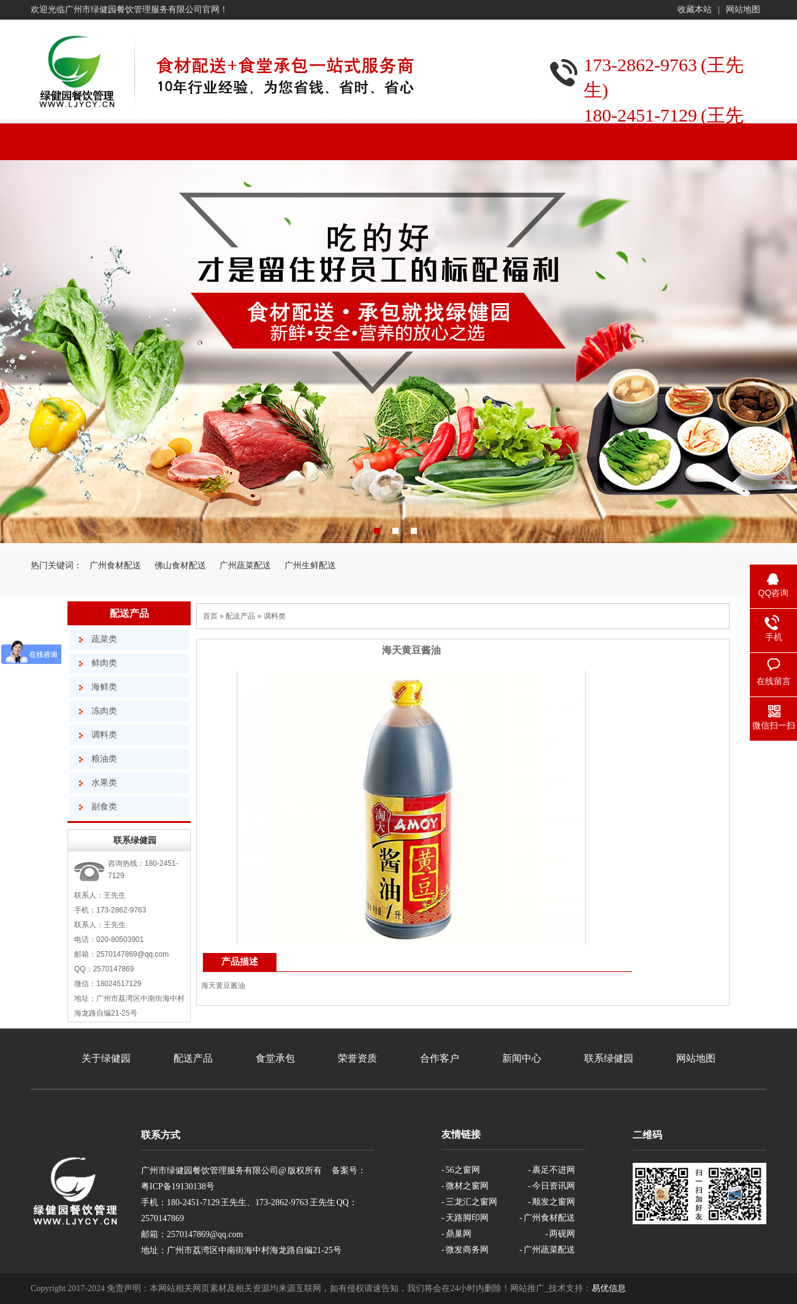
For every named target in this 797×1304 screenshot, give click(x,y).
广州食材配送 (115, 565)
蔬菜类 (104, 639)
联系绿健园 (608, 1058)
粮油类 (104, 758)
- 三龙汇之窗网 (469, 1201)
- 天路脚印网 (465, 1217)
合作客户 (439, 1058)
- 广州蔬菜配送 (547, 1249)
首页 (210, 616)
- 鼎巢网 (456, 1233)
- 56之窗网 (460, 1170)
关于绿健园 (106, 1058)
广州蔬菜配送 (245, 565)
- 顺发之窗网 (551, 1201)
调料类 (104, 734)
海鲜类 (104, 687)
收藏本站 (694, 9)
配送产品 (129, 613)
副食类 (104, 806)
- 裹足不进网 (551, 1170)
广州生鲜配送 (310, 565)
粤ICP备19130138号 (178, 1186)
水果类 (104, 782)
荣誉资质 (357, 1058)
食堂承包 (275, 1058)
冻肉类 (104, 711)
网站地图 (743, 9)
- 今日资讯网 (551, 1185)
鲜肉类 (104, 663)
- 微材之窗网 (465, 1185)
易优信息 (609, 1288)
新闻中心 (521, 1058)
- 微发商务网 (465, 1249)
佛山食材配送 (180, 565)
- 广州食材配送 (547, 1217)
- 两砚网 (560, 1233)
